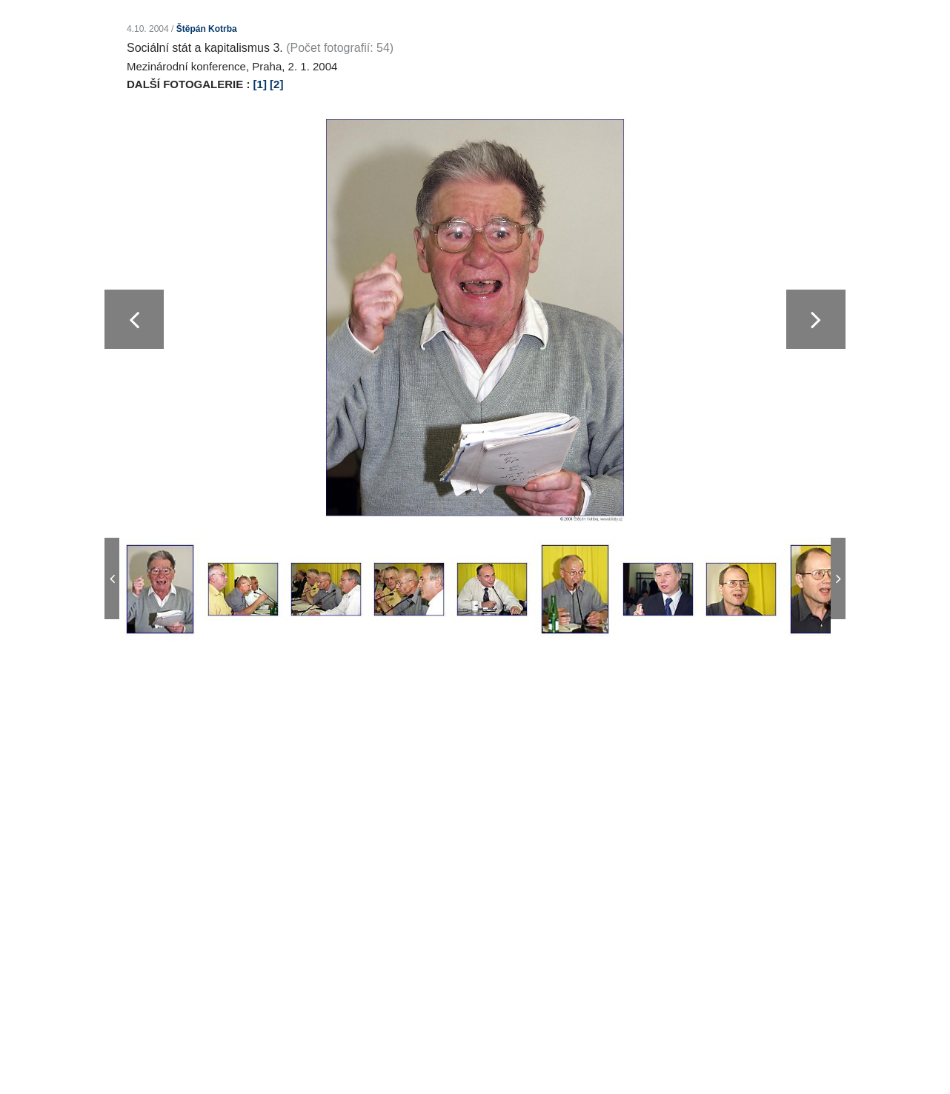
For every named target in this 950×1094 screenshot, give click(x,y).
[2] (276, 84)
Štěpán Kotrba (206, 29)
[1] (260, 84)
